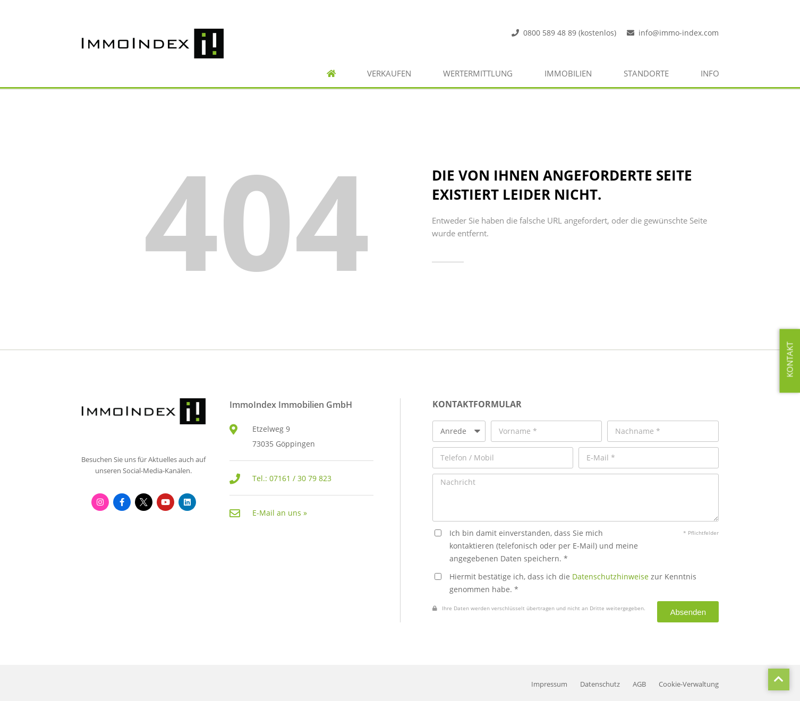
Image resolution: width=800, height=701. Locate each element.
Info (710, 73)
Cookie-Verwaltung (689, 684)
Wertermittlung (478, 73)
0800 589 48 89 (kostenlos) (569, 33)
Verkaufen (389, 73)
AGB (639, 684)
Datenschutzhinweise (610, 576)
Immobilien (568, 73)
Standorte (646, 73)
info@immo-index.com (679, 33)
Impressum (549, 684)
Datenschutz (600, 684)
